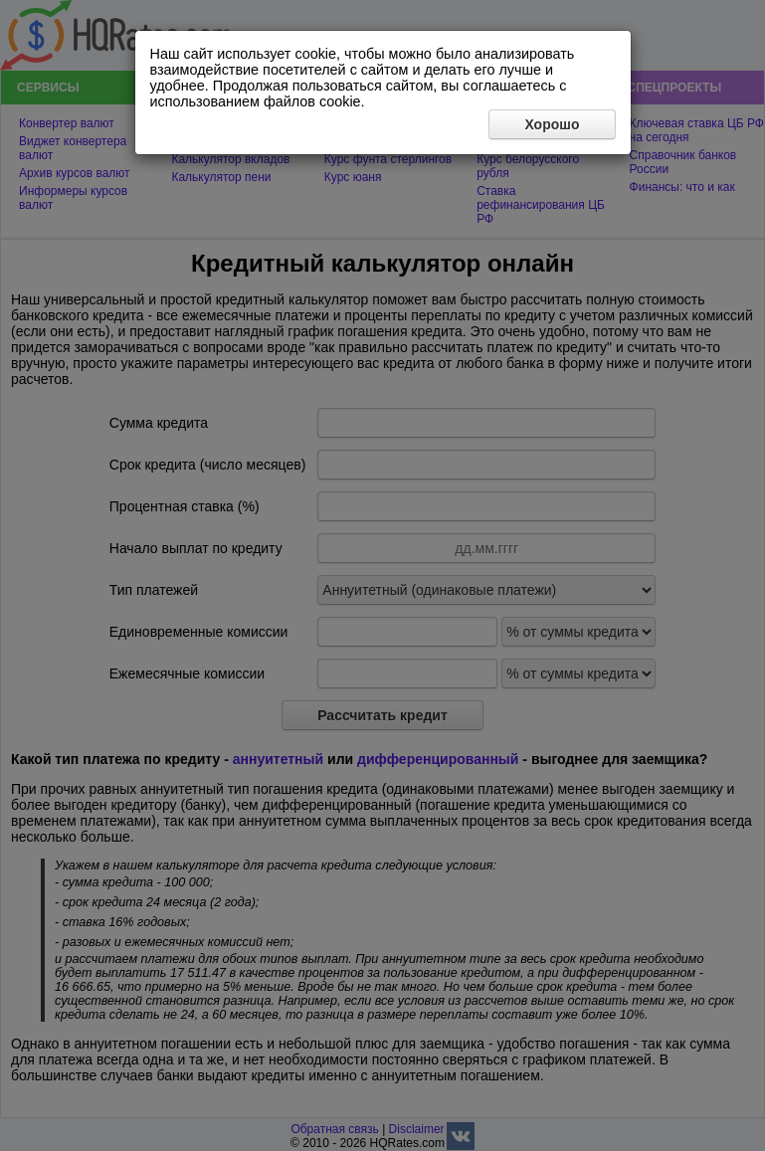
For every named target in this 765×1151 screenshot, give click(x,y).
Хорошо (551, 124)
